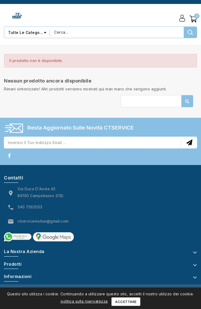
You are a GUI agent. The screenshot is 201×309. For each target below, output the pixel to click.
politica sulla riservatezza (84, 301)
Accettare (126, 302)
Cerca (187, 101)
